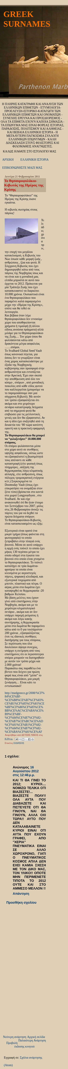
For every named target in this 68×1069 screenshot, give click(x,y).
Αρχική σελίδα (36, 1037)
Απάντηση (21, 893)
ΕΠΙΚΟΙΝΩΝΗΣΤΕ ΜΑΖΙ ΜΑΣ (22, 167)
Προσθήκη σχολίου (21, 902)
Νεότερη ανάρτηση (14, 1037)
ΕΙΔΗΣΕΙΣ (19, 743)
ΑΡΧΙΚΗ (8, 159)
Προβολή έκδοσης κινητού (20, 1044)
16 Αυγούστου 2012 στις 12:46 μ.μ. (26, 771)
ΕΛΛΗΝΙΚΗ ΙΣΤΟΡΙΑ (34, 159)
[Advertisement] (29, 1010)
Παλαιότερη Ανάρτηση (32, 1040)
